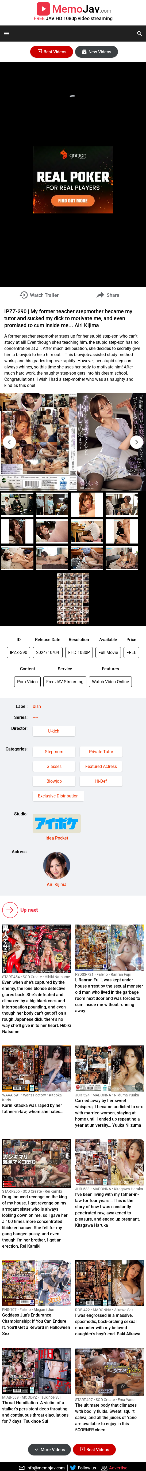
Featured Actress (101, 766)
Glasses (54, 766)
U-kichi (54, 731)
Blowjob (54, 781)
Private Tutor (101, 751)
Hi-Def (101, 781)
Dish (37, 706)
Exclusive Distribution (58, 796)
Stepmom (54, 751)
